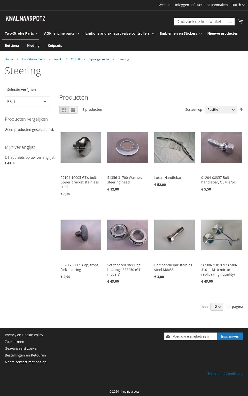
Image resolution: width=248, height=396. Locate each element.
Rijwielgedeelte (99, 59)
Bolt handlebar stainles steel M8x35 (173, 267)
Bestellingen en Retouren (25, 355)
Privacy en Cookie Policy (24, 335)
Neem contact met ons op (25, 362)
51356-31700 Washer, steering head (124, 179)
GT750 (76, 59)
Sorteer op (193, 109)
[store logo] (25, 19)
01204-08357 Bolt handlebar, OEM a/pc (218, 179)
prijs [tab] (11, 101)
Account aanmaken (212, 4)
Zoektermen (14, 341)
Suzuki (58, 59)
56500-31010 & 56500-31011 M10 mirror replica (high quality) (219, 270)
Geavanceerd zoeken (22, 348)
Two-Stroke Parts (34, 59)
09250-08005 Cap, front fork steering (79, 267)
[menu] (124, 39)
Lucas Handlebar (168, 177)
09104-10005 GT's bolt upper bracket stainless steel (80, 182)
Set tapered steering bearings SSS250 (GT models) (123, 270)
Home (9, 59)
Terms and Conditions (225, 373)
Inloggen (182, 4)
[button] (238, 5)
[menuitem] (20, 34)
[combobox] (204, 21)
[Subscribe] (230, 336)
